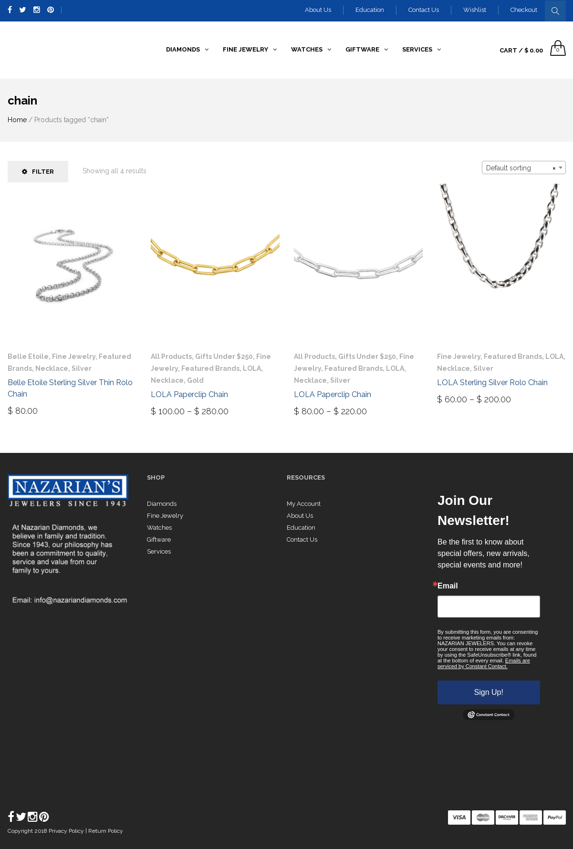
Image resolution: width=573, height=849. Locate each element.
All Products (171, 356)
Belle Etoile (28, 356)
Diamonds (162, 503)
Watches (159, 527)
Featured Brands (210, 368)
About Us (318, 9)
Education (369, 9)
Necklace (51, 368)
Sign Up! (488, 692)
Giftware (159, 539)
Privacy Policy (67, 831)
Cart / (521, 50)
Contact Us (423, 9)
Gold (195, 380)
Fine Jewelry (73, 356)
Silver (82, 368)
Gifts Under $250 (224, 356)
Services (159, 551)
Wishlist (474, 9)
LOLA (252, 368)
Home (17, 120)
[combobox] (524, 167)
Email (448, 586)
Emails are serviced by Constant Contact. (484, 663)
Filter (38, 171)
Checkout (523, 9)
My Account (304, 503)
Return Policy (105, 831)
